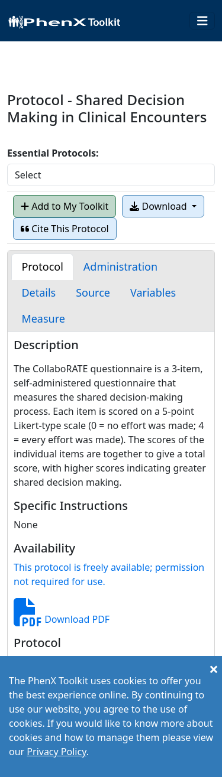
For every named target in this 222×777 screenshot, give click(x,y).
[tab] (42, 266)
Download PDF (62, 619)
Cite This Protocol (65, 228)
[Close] (213, 669)
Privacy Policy (56, 751)
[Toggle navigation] (202, 21)
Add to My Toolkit (64, 206)
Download (159, 206)
